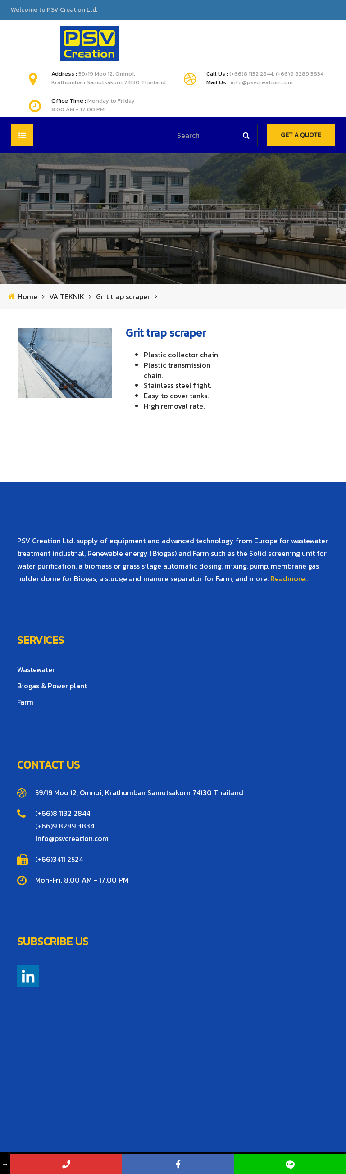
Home (27, 296)
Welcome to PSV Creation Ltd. (54, 9)
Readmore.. (289, 578)
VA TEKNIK (66, 296)
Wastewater (36, 669)
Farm (25, 701)
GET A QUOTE (301, 135)
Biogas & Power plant (52, 685)
